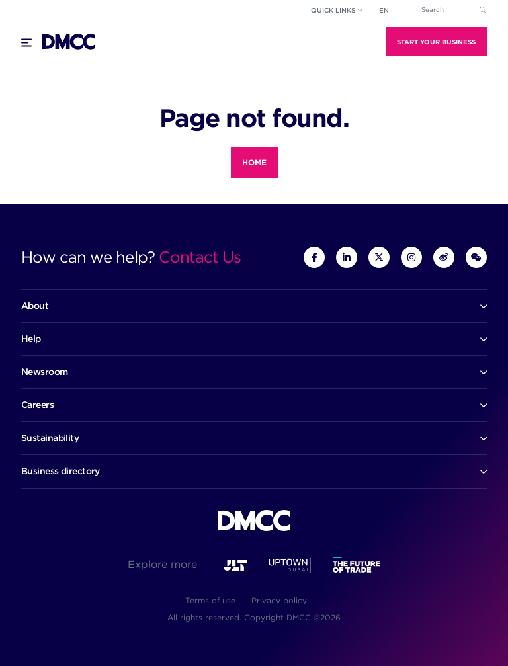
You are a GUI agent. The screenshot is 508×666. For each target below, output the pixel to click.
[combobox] (454, 10)
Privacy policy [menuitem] (279, 600)
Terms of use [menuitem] (210, 600)
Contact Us (200, 257)
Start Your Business (436, 42)
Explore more (162, 564)
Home (254, 162)
